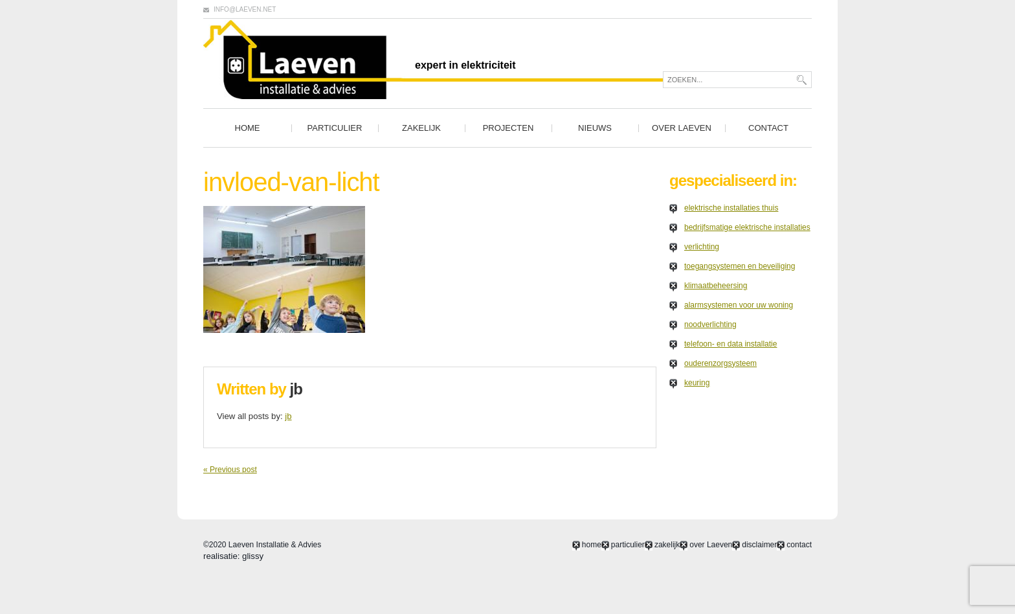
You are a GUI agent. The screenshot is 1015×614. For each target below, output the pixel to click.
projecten (508, 128)
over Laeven (681, 128)
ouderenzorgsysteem (720, 363)
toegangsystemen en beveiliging (739, 266)
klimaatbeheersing (715, 285)
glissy (252, 556)
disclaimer (759, 544)
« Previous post (230, 469)
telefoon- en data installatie (730, 343)
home (247, 128)
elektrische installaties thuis (731, 207)
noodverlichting (710, 324)
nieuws (595, 128)
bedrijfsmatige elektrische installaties (747, 227)
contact (768, 128)
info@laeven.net (245, 9)
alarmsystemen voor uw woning (738, 305)
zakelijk (421, 128)
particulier (334, 128)
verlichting (701, 246)
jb (296, 389)
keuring (696, 382)
